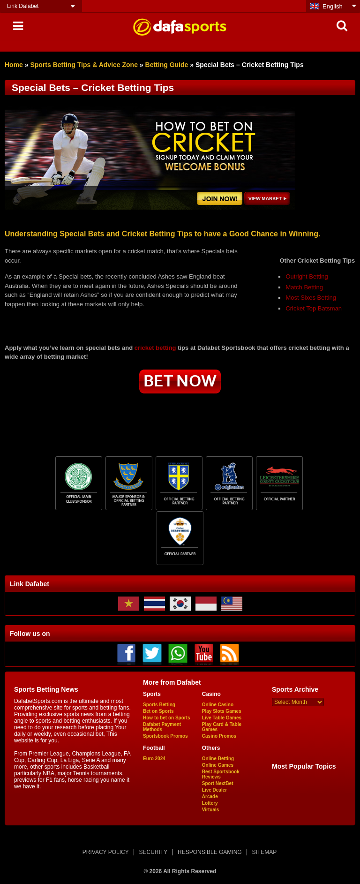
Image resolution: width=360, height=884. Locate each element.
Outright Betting (306, 276)
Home (14, 64)
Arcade (210, 796)
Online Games (217, 765)
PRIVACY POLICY (105, 852)
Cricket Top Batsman (313, 308)
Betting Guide (166, 64)
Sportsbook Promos (165, 736)
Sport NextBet (217, 783)
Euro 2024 (154, 758)
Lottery (210, 803)
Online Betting (218, 758)
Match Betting (304, 287)
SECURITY (153, 852)
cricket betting (155, 347)
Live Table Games (221, 717)
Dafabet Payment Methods (162, 727)
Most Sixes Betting (310, 297)
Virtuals (210, 809)
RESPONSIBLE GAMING (210, 852)
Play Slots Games (221, 711)
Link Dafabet (22, 6)
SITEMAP (264, 852)
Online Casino (217, 704)
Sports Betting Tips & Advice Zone (83, 64)
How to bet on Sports (166, 717)
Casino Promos (219, 736)
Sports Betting (159, 704)
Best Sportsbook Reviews (221, 774)
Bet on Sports (158, 711)
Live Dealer (214, 790)
